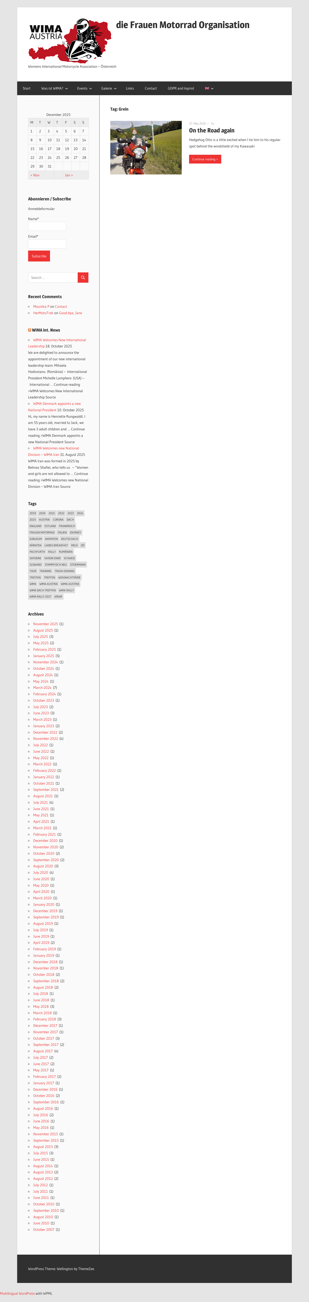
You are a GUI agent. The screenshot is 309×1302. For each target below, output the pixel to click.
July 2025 (40, 636)
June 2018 (41, 1000)
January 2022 (43, 777)
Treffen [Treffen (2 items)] (35, 577)
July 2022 (40, 745)
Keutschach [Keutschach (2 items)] (69, 539)
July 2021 (40, 802)
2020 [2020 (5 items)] (42, 513)
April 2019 (41, 942)
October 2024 (43, 668)
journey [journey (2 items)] (75, 532)
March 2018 (42, 1013)
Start (26, 88)
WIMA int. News (46, 330)
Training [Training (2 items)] (46, 571)
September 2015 (46, 1140)
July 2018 (40, 993)
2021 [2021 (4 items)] (52, 513)
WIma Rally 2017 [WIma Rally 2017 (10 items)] (40, 596)
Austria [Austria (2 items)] (44, 519)
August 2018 (43, 987)
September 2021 (46, 789)
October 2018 (43, 974)
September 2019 (46, 917)
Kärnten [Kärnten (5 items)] (35, 545)
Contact (151, 88)
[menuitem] (208, 88)
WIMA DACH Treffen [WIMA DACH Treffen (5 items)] (43, 590)
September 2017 (46, 1044)
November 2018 (45, 968)
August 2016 (43, 1108)
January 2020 (43, 904)
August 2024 (43, 675)
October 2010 (43, 1204)
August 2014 (43, 1166)
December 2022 (45, 732)
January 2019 (43, 955)
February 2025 (44, 649)
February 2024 (44, 694)
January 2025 (43, 655)
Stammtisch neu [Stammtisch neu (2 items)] (56, 564)
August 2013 (43, 1172)
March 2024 (42, 687)
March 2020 (42, 898)
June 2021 (41, 808)
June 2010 (41, 1223)
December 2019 (45, 911)
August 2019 (43, 923)
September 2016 (46, 1102)
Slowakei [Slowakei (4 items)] (36, 564)
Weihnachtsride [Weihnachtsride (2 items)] (69, 577)
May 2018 (41, 1006)
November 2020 (45, 847)
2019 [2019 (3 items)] (33, 513)
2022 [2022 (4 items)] (61, 513)
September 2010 (46, 1210)
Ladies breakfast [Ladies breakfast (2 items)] (56, 545)
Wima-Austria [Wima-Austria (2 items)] (48, 584)
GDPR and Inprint (181, 88)
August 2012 (43, 1178)
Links (130, 88)
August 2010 (43, 1217)
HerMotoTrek (43, 313)
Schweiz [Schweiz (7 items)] (69, 558)
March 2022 (42, 764)
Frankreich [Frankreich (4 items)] (67, 526)
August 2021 (43, 796)
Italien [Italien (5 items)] (62, 532)
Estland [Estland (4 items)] (50, 526)
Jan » (69, 175)
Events (84, 88)
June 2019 (41, 936)
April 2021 (41, 821)
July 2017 (40, 1057)
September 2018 (46, 981)
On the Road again (212, 130)
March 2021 (42, 828)
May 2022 (40, 757)
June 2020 (41, 879)
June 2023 (41, 713)
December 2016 (45, 1089)
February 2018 (44, 1019)
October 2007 (43, 1229)
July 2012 (40, 1185)
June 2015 (41, 1159)
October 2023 (43, 700)
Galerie (109, 88)
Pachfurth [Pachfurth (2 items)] (37, 551)
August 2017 (43, 1051)
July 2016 (40, 1115)
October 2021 (43, 783)
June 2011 (41, 1197)
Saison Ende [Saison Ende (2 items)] (52, 558)
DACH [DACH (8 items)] (70, 519)
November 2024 (45, 662)
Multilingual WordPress (17, 1293)
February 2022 (44, 770)
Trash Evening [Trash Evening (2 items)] (64, 571)
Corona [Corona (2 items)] (58, 519)
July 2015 (40, 1153)
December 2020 (45, 840)
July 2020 (40, 872)
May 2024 (40, 681)
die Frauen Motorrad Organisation (183, 24)
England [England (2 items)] (35, 526)
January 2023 (43, 726)
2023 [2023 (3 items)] (71, 513)
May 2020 (41, 885)
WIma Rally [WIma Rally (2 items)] (66, 590)
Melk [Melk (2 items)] (74, 545)
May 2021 (40, 815)
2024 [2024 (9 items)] (80, 513)
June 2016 (41, 1121)
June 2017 (41, 1064)
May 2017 (40, 1070)
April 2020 (41, 891)
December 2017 (45, 1025)
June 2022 (41, 751)
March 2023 (42, 719)
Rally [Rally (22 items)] (52, 551)
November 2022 (45, 738)
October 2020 (43, 853)
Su (212, 123)
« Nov (34, 175)
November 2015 (45, 1134)
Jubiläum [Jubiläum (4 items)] (36, 539)
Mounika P (41, 306)
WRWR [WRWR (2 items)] (58, 596)
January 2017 (43, 1083)
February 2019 (44, 949)
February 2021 (44, 834)
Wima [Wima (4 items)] (33, 584)
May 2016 (41, 1127)
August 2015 (43, 1146)
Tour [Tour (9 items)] (33, 571)
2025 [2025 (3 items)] (33, 519)
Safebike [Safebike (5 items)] (35, 558)
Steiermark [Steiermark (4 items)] (78, 564)
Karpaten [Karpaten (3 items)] (51, 539)
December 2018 (45, 962)
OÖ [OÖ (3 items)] (82, 545)
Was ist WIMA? (54, 88)
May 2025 (40, 643)
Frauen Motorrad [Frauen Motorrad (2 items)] (42, 532)
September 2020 (46, 859)
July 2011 (40, 1191)
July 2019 (40, 930)
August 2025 (43, 630)
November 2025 (45, 624)
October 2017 (43, 1038)
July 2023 (40, 706)
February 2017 (44, 1076)
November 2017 (45, 1032)
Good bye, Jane (70, 313)
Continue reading (203, 159)
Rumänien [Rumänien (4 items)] (66, 551)
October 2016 (43, 1095)
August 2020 (43, 866)
